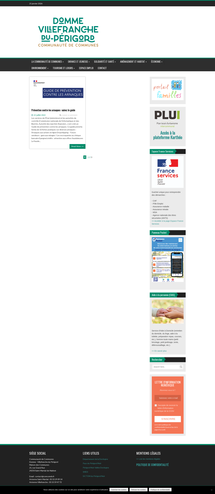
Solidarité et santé (104, 61)
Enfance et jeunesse (78, 61)
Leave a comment (69, 115)
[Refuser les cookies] (211, 490)
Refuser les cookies (138, 490)
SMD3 (85, 472)
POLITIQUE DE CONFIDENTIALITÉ (152, 465)
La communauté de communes (46, 61)
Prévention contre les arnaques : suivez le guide (53, 110)
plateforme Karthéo (167, 137)
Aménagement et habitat (132, 61)
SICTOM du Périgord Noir (94, 476)
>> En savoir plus (159, 351)
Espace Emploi (86, 68)
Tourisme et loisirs (63, 68)
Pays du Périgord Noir (92, 463)
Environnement (39, 68)
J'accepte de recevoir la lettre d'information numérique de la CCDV (166, 408)
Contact (102, 68)
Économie (156, 61)
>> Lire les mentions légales (148, 459)
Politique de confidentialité (160, 490)
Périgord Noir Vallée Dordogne (96, 467)
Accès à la (167, 133)
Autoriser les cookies (118, 490)
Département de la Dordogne (95, 459)
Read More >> (77, 146)
